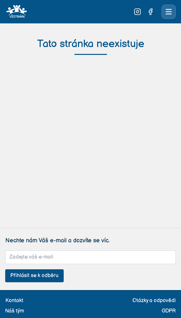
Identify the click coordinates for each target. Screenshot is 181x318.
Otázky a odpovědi (154, 301)
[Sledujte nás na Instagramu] (137, 12)
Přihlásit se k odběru (34, 276)
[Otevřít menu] (169, 12)
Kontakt (14, 301)
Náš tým (14, 311)
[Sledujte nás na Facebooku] (150, 12)
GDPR (169, 311)
